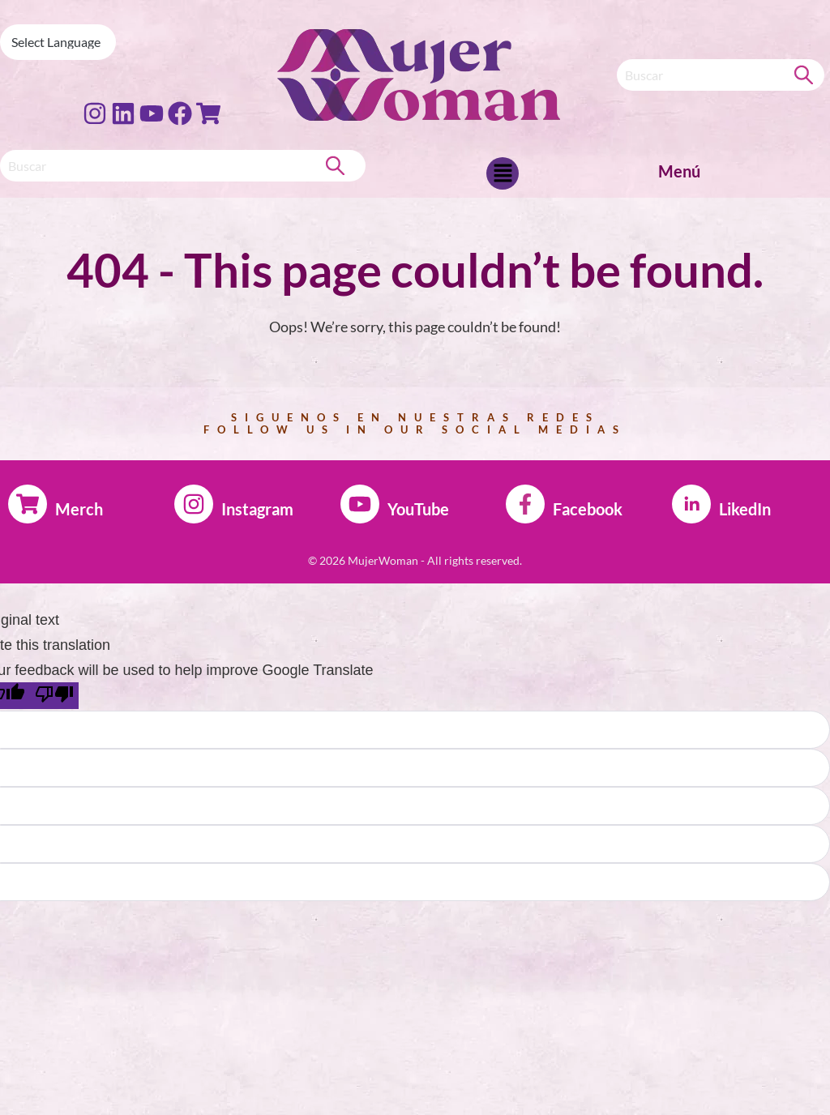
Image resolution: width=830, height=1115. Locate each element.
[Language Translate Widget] (58, 42)
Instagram (257, 509)
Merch (79, 509)
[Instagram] (193, 504)
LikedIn (745, 509)
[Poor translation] (54, 695)
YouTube (418, 509)
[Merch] (27, 504)
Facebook (587, 509)
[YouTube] (359, 504)
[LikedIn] (691, 504)
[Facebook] (525, 504)
